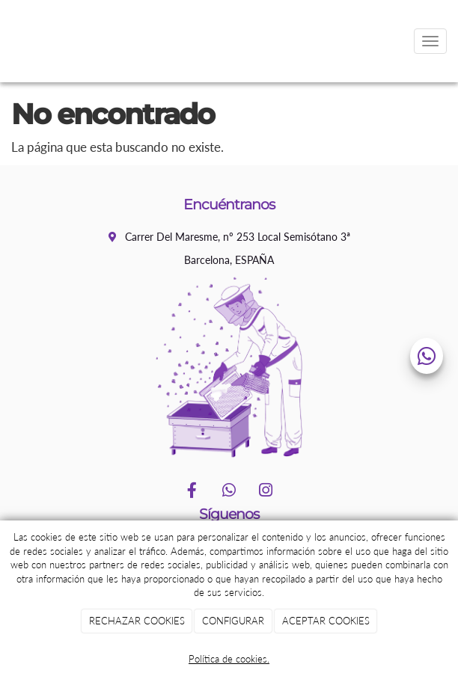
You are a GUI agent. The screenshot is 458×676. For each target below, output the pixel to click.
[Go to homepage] (7, 41)
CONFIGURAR (233, 621)
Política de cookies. (229, 659)
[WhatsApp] (229, 491)
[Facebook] (192, 491)
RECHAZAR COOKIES (137, 621)
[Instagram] (265, 491)
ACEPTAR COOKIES (326, 621)
